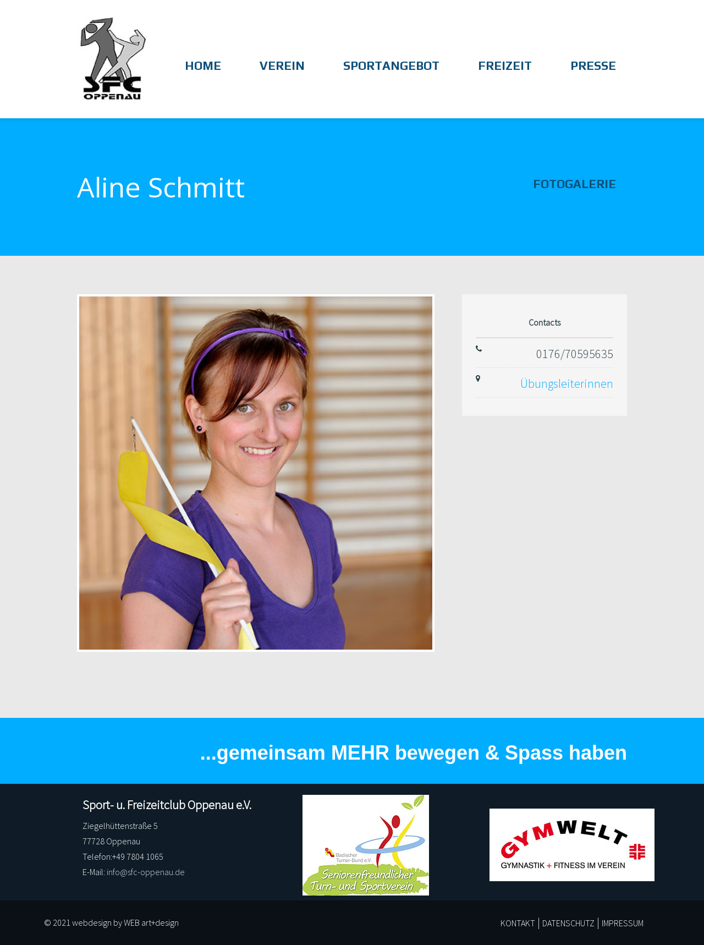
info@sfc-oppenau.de (146, 871)
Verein (282, 66)
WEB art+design (151, 922)
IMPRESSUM (623, 922)
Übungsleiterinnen (566, 383)
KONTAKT (518, 922)
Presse (593, 66)
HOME (203, 66)
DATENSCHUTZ (568, 922)
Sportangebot (391, 66)
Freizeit (505, 66)
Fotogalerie (574, 184)
